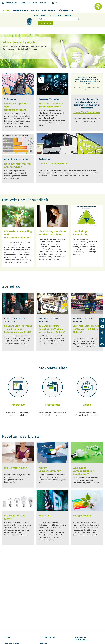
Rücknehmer (65, 10)
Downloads (32, 3)
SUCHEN (82, 21)
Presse (22, 3)
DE (53, 3)
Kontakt (42, 3)
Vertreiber (48, 10)
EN (56, 3)
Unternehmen (11, 3)
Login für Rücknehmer (86, 112)
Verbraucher (20, 10)
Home (6, 10)
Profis (35, 10)
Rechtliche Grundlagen (81, 638)
